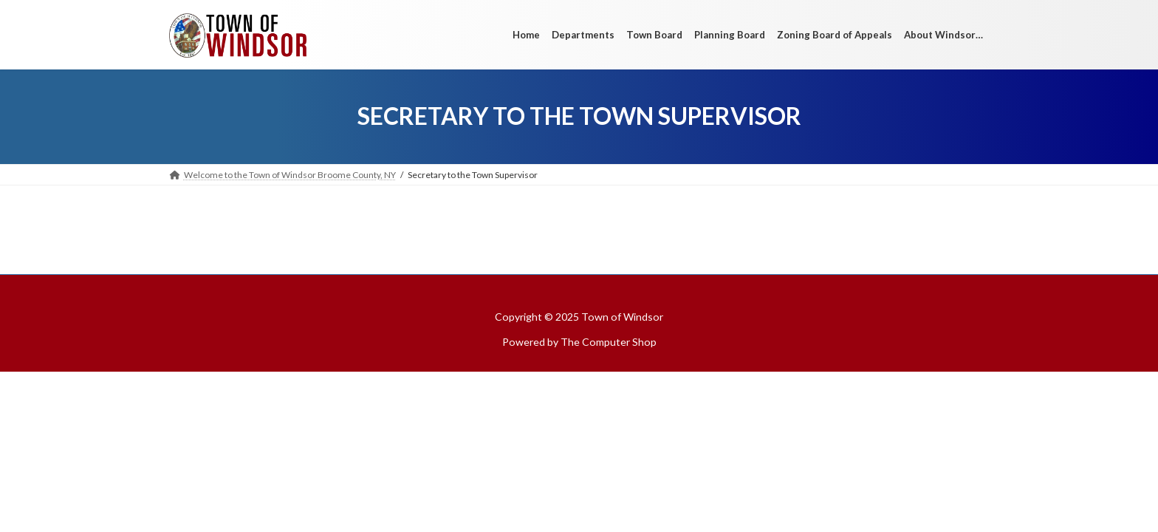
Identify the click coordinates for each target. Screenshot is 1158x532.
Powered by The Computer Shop (579, 341)
